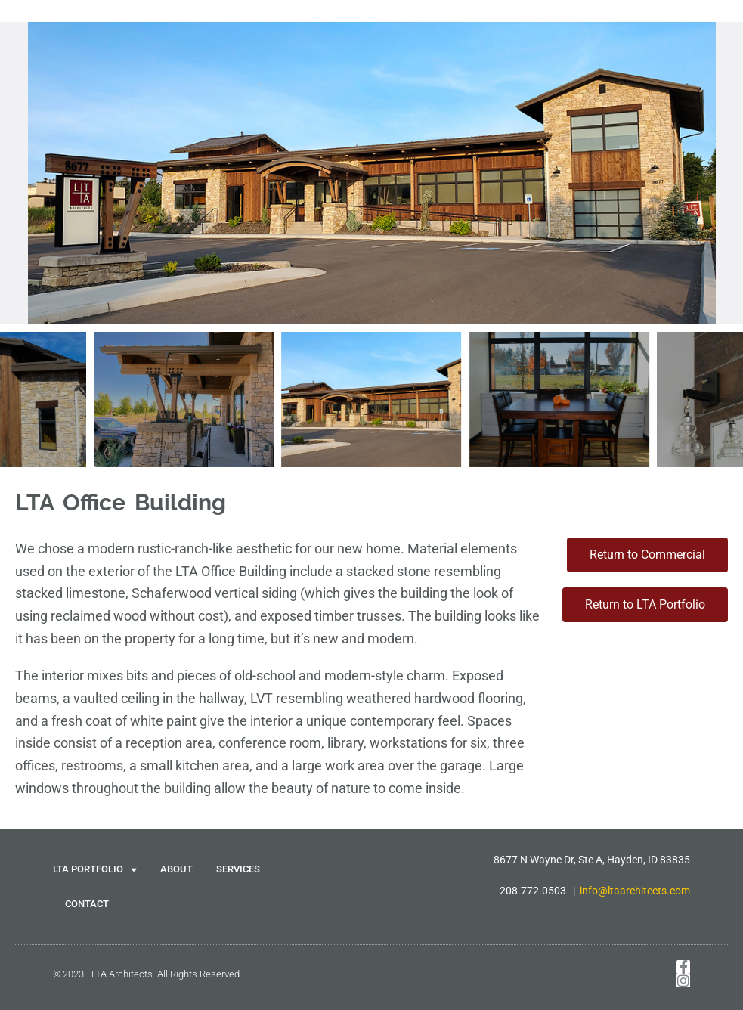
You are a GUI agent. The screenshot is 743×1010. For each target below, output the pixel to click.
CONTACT (87, 903)
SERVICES (238, 869)
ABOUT (176, 869)
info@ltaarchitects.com (635, 891)
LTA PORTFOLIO (95, 869)
